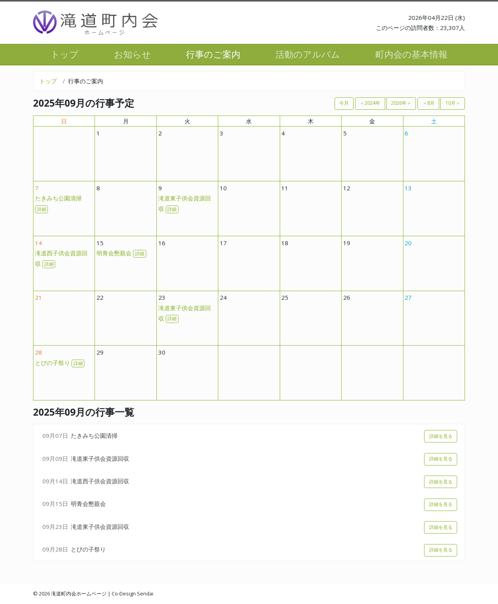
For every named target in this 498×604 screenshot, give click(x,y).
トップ (65, 54)
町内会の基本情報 (411, 54)
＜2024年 (370, 103)
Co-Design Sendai (132, 593)
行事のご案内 (213, 54)
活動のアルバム (307, 54)
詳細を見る (440, 436)
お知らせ (132, 54)
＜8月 (429, 103)
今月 (344, 103)
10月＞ (452, 103)
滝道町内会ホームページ (79, 593)
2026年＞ (401, 103)
